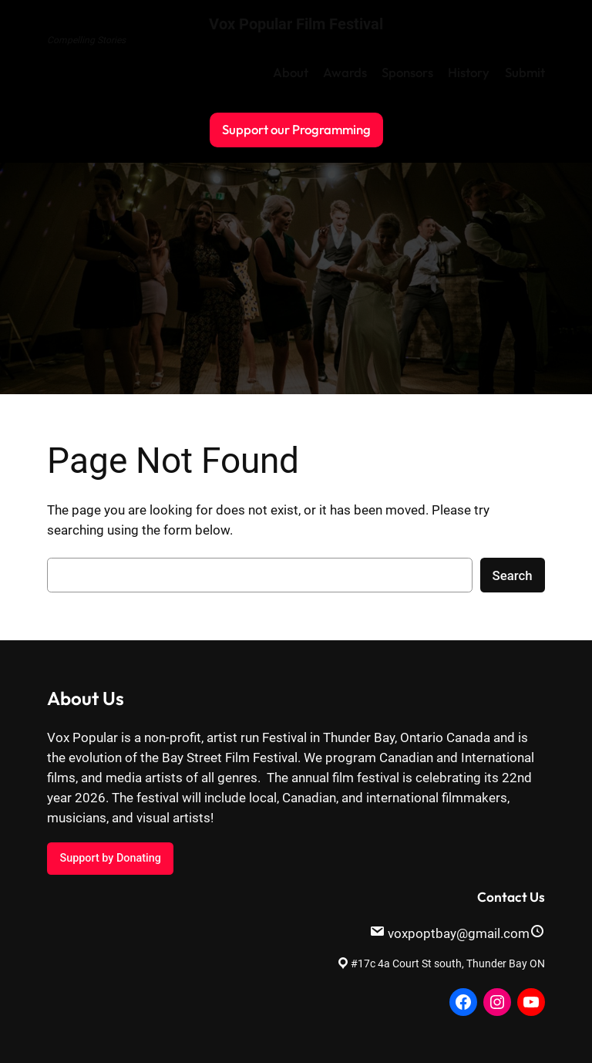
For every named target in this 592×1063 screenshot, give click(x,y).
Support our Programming (296, 129)
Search (513, 575)
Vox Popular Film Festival (296, 24)
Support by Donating (109, 858)
